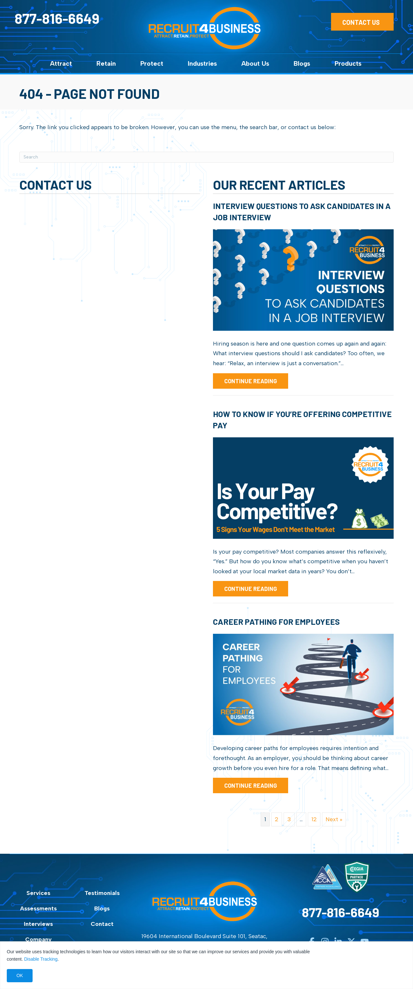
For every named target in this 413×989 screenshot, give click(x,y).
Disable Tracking (41, 959)
